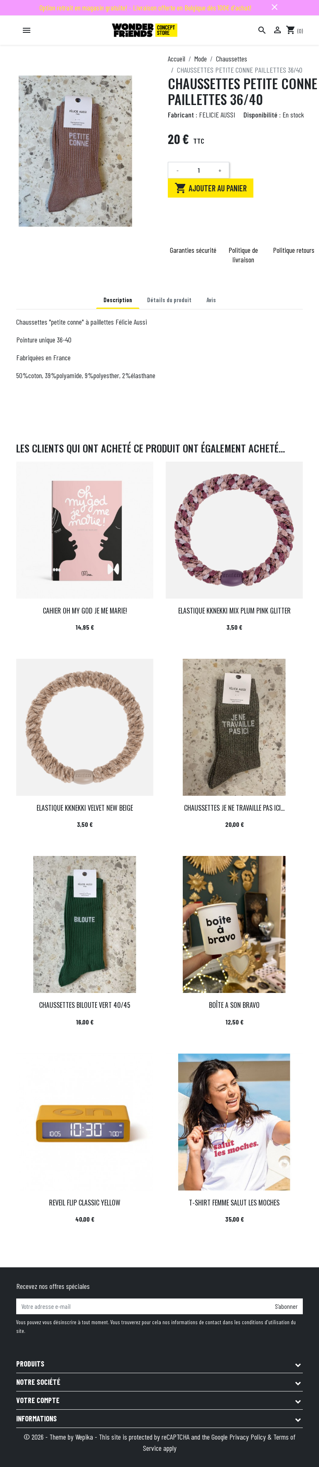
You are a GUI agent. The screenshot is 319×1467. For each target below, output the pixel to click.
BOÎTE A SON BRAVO (234, 1005)
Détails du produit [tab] (169, 299)
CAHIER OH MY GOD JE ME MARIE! (85, 611)
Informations (36, 1418)
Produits (30, 1363)
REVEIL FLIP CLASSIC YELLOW (84, 1203)
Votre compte (37, 1400)
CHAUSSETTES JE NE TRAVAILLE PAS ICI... (234, 808)
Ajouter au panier (210, 188)
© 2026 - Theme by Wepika (59, 1436)
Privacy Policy (247, 1436)
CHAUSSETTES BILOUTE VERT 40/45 (84, 1005)
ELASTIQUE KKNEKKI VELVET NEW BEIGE (85, 808)
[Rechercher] (262, 30)
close (275, 7)
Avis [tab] (211, 299)
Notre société (38, 1381)
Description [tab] (117, 299)
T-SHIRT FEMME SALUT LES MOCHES (234, 1203)
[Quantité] (198, 170)
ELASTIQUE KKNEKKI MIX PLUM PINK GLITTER (234, 611)
